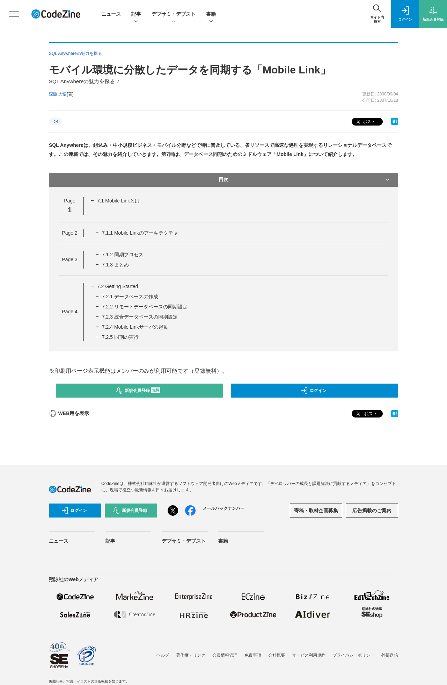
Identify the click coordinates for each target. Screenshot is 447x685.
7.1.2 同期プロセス (123, 254)
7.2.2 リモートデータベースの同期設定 (145, 306)
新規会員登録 (138, 390)
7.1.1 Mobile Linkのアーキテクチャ (140, 233)
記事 (136, 14)
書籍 (211, 14)
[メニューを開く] (14, 14)
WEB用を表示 (69, 413)
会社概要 (276, 655)
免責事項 (252, 655)
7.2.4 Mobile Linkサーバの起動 (135, 327)
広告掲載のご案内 (371, 510)
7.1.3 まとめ (115, 264)
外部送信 (389, 655)
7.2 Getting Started (117, 286)
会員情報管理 (224, 655)
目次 (305, 179)
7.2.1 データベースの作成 (130, 296)
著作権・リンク (190, 655)
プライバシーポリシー (353, 655)
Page (69, 233)
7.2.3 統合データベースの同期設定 (140, 317)
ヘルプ (162, 655)
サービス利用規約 (308, 655)
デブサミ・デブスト (174, 14)
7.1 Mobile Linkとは (118, 201)
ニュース (111, 14)
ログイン (314, 390)
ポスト (365, 122)
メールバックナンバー (223, 508)
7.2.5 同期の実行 (120, 337)
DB (55, 121)
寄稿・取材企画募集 (316, 510)
